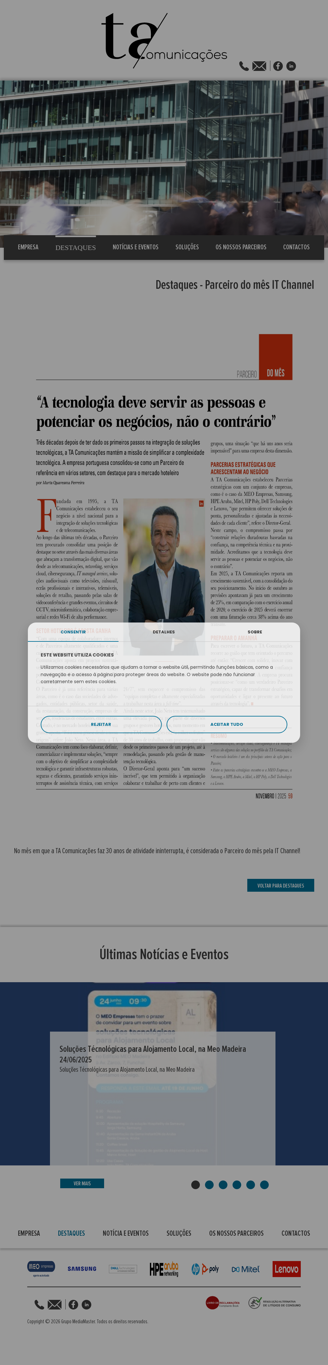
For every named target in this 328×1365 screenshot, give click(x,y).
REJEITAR (101, 724)
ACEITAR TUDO (226, 724)
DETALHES (164, 632)
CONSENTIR (73, 632)
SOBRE (255, 632)
